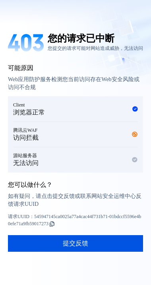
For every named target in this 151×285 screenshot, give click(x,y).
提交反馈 (75, 243)
